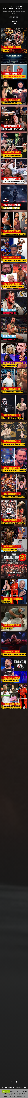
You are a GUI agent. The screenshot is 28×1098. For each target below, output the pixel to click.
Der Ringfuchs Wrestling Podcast (14, 7)
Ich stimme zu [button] (6, 1091)
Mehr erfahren (21, 1096)
